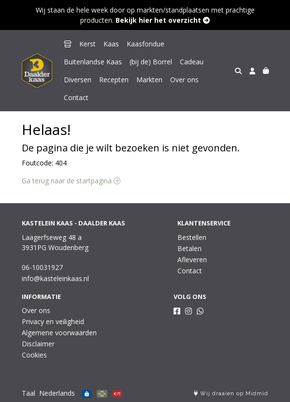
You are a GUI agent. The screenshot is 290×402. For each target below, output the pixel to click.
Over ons (184, 79)
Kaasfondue (145, 43)
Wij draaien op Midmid (231, 393)
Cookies (34, 354)
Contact (76, 97)
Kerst (87, 43)
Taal (28, 393)
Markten (149, 79)
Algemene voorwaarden (59, 332)
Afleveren (192, 259)
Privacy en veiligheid (53, 321)
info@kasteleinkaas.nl (55, 278)
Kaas (111, 43)
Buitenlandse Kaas (93, 61)
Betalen (189, 248)
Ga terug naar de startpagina (71, 180)
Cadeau (191, 61)
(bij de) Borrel (151, 61)
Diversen (77, 79)
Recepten (114, 79)
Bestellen (191, 237)
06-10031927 (42, 267)
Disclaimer (38, 343)
